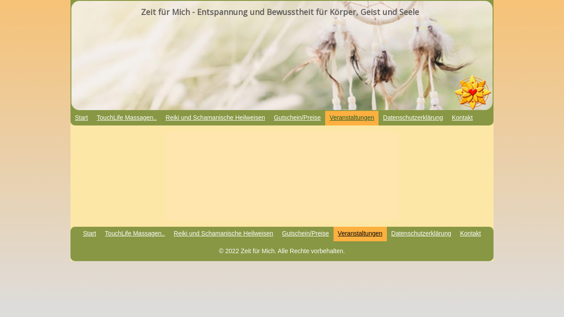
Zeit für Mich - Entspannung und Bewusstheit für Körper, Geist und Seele (280, 12)
